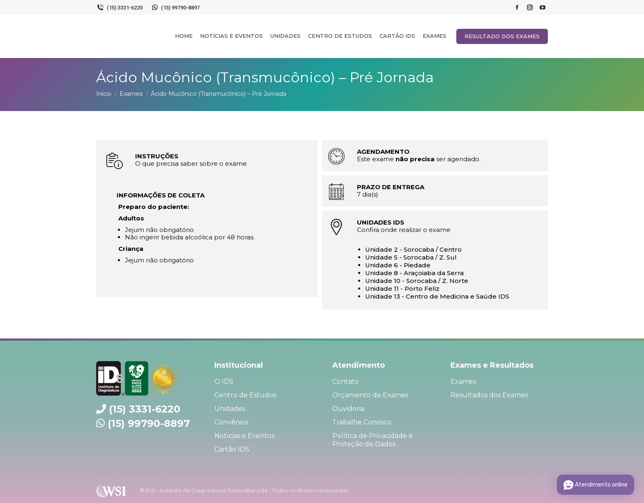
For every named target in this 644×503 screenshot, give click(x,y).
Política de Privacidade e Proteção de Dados (372, 440)
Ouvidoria (348, 409)
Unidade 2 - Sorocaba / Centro (413, 249)
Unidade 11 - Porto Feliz (402, 288)
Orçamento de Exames (370, 395)
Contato (345, 381)
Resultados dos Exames (489, 395)
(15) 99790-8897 (175, 7)
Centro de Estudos (245, 395)
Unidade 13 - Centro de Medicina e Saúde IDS (437, 296)
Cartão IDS (231, 449)
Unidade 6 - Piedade (397, 265)
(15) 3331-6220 (119, 7)
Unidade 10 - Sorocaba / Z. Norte (416, 281)
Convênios (231, 422)
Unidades (229, 409)
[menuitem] (183, 35)
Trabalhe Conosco (361, 422)
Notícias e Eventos (244, 436)
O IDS (223, 381)
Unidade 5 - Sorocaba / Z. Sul (411, 257)
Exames (463, 381)
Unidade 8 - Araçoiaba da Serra (414, 273)
